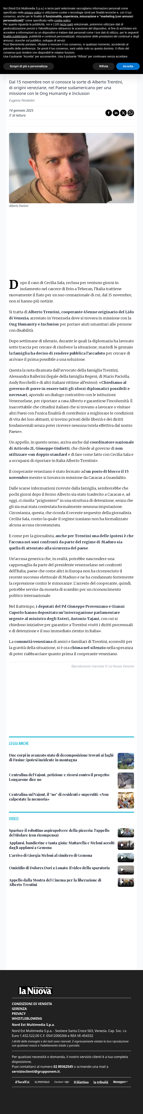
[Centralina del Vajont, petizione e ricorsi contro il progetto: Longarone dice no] (61, 777)
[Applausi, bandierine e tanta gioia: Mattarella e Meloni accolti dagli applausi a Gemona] (61, 845)
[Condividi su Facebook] (108, 113)
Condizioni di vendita (32, 1004)
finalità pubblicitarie (15, 36)
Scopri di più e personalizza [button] (28, 66)
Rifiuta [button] (103, 66)
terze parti (66, 24)
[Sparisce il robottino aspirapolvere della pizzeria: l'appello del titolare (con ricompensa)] (61, 832)
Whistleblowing (27, 1018)
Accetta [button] (128, 66)
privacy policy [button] (33, 12)
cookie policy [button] (62, 20)
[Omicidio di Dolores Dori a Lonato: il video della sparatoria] (59, 868)
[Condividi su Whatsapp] (130, 113)
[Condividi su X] (123, 113)
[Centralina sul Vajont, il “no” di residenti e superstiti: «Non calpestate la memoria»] (61, 796)
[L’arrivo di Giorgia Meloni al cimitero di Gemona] (50, 855)
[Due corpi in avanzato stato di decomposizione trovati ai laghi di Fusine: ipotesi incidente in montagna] (61, 757)
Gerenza (19, 1008)
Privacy (19, 1013)
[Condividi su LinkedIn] (116, 113)
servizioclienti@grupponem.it (36, 1071)
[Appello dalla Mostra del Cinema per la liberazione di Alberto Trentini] (61, 882)
